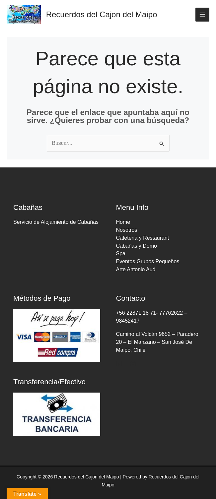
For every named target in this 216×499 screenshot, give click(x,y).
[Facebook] (119, 364)
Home (123, 222)
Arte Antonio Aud (136, 270)
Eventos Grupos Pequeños (148, 262)
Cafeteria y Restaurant (142, 238)
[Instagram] (133, 364)
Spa (120, 254)
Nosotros (126, 230)
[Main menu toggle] (202, 15)
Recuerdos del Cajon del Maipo (102, 14)
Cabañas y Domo (136, 246)
